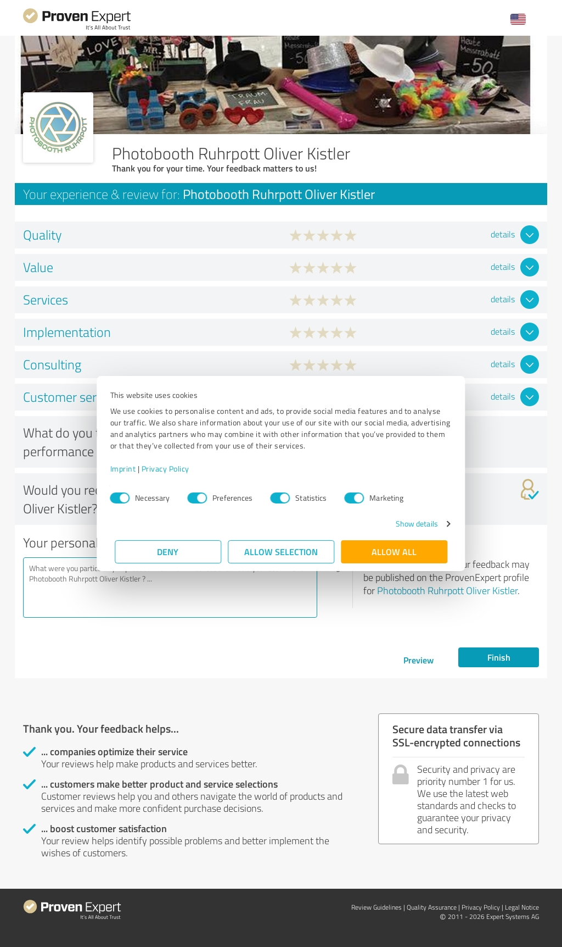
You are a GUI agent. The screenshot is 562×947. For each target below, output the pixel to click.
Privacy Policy (170, 468)
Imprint (127, 468)
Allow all (394, 551)
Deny (168, 551)
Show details (412, 523)
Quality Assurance (432, 907)
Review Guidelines (376, 907)
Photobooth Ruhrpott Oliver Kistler (447, 590)
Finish (498, 657)
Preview (418, 660)
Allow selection (281, 551)
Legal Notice (522, 907)
